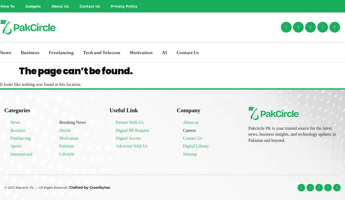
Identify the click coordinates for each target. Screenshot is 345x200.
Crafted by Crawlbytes (89, 187)
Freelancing (61, 52)
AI (164, 52)
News (5, 52)
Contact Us (90, 6)
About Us (60, 6)
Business (30, 52)
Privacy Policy (124, 6)
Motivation (141, 52)
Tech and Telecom (101, 52)
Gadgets (33, 6)
